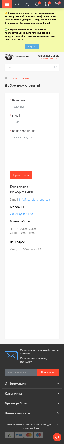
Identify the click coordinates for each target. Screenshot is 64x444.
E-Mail (15, 115)
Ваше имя (17, 100)
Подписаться (47, 372)
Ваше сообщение (22, 131)
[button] (27, 4)
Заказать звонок (48, 58)
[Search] (55, 67)
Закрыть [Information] (32, 46)
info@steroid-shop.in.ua (34, 199)
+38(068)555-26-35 (21, 214)
